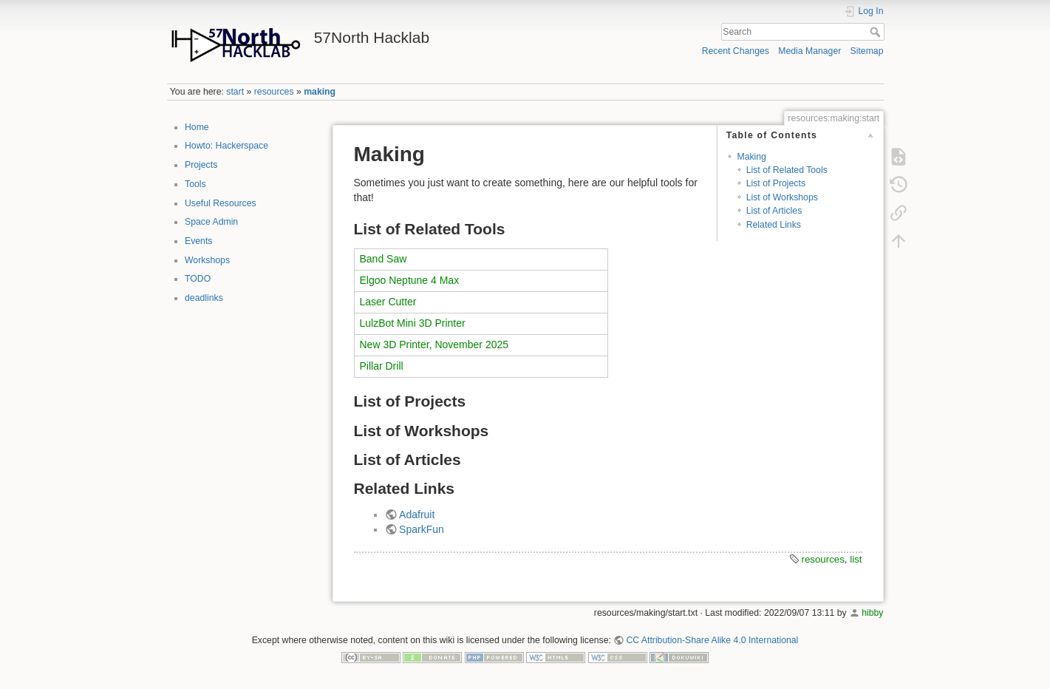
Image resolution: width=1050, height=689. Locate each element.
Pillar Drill (381, 366)
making (319, 91)
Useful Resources (220, 203)
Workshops (207, 260)
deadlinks (204, 298)
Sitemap (867, 51)
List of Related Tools (787, 170)
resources (274, 91)
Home (197, 127)
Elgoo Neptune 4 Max (410, 280)
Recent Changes (735, 51)
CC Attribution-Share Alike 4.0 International (712, 640)
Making (751, 157)
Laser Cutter (388, 302)
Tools (195, 184)
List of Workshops (782, 197)
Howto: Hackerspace (226, 145)
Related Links (773, 225)
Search (877, 32)
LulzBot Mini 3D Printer (413, 323)
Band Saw (383, 259)
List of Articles (774, 211)
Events (198, 241)
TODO (198, 279)
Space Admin (211, 222)
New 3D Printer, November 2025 (434, 344)
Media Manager (809, 51)
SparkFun (421, 529)
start (235, 91)
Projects (201, 165)
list (856, 559)
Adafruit (416, 514)
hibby (872, 613)
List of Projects (775, 183)
